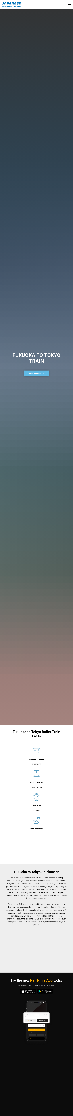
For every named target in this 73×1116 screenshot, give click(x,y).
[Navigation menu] (69, 4)
